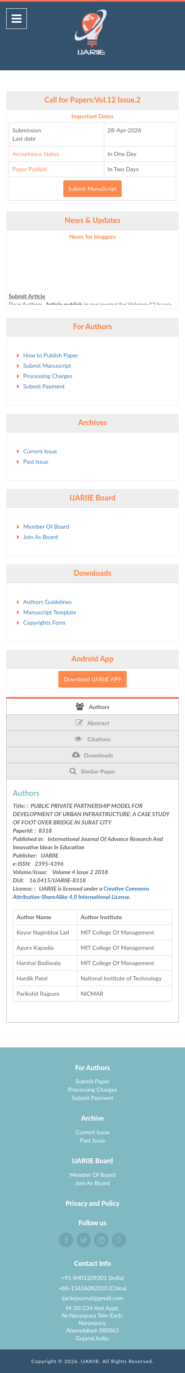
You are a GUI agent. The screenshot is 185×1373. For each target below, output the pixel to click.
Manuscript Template (49, 612)
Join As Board (40, 536)
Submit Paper (92, 1081)
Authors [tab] (93, 706)
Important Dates (93, 116)
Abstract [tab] (92, 722)
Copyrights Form (44, 622)
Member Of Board (46, 526)
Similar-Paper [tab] (92, 771)
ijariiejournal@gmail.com (92, 1297)
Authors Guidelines (47, 601)
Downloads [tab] (92, 755)
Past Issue (35, 461)
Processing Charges (47, 375)
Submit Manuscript (47, 365)
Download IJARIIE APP (92, 679)
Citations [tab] (92, 739)
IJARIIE (90, 1361)
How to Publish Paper (50, 355)
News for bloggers (92, 236)
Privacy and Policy (93, 1203)
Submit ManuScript (92, 188)
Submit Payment (44, 386)
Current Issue (40, 451)
